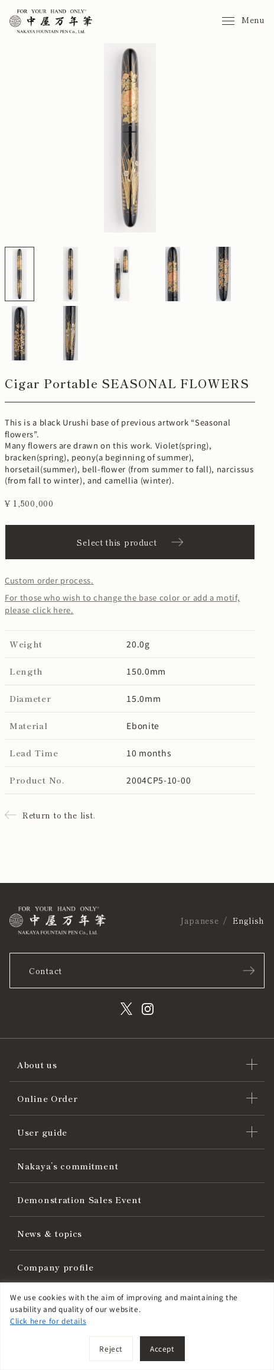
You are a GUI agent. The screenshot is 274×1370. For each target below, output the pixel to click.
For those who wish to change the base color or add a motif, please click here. (122, 603)
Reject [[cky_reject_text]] (111, 1348)
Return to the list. (58, 815)
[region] (137, 1326)
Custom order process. (49, 580)
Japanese (199, 920)
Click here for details (48, 1321)
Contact (45, 970)
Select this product (116, 542)
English (249, 920)
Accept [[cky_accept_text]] (162, 1348)
